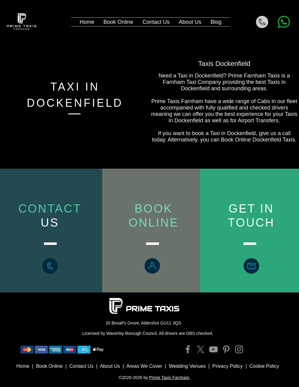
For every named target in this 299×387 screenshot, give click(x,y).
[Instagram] (239, 349)
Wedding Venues (187, 366)
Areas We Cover (144, 366)
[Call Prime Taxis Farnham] (50, 265)
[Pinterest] (226, 349)
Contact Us (81, 366)
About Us (110, 366)
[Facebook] (187, 349)
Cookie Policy (264, 366)
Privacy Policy (227, 366)
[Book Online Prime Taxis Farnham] (152, 265)
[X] (200, 349)
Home (23, 366)
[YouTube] (213, 349)
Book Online (49, 366)
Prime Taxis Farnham (169, 377)
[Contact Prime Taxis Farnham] (251, 265)
